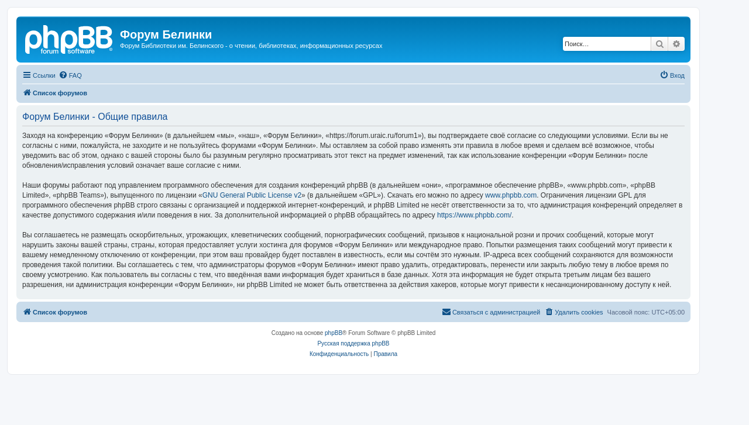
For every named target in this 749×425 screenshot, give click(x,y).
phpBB (333, 333)
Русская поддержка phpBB (353, 343)
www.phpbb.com (511, 195)
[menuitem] (70, 75)
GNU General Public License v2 (251, 195)
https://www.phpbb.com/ (474, 215)
